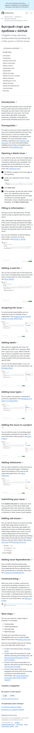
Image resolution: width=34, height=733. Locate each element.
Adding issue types (12, 391)
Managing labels (7, 368)
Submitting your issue (14, 499)
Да (5, 695)
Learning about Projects (12, 667)
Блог (16, 726)
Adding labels (9, 342)
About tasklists (9, 279)
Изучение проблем (10, 18)
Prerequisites (9, 125)
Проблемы (18, 17)
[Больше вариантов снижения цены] (21, 48)
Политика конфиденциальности (9, 699)
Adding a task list (11, 267)
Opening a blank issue (14, 153)
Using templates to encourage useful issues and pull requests (16, 678)
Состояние (19, 724)
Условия (17, 722)
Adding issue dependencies (16, 559)
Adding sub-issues (12, 518)
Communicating (11, 578)
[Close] (28, 3)
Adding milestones (12, 462)
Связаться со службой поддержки (12, 709)
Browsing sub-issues (19, 542)
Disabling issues (17, 147)
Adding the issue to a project (16, 425)
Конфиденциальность (8, 724)
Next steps (8, 613)
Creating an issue (14, 169)
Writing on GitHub (19, 239)
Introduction (9, 102)
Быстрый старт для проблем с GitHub (15, 20)
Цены (26, 724)
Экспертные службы (7, 726)
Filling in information (13, 207)
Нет (12, 695)
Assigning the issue (12, 307)
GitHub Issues (8, 17)
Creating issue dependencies (14, 573)
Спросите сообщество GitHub (11, 707)
